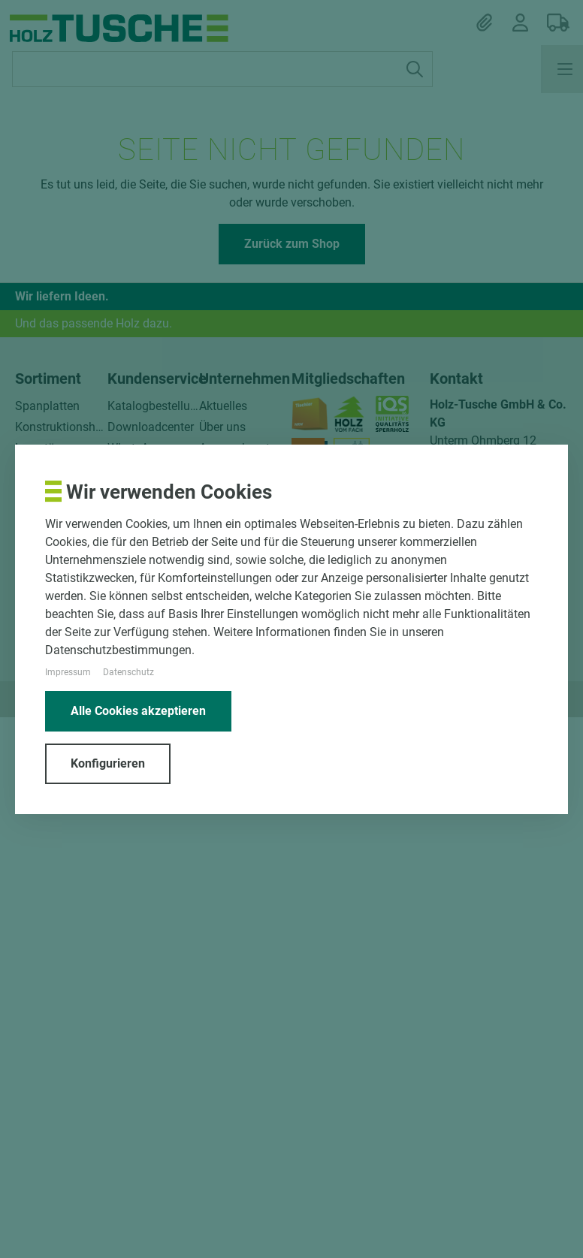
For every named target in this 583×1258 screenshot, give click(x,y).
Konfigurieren (108, 763)
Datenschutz (128, 672)
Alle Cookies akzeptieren (138, 711)
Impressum (68, 672)
